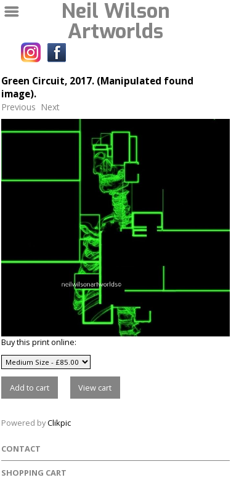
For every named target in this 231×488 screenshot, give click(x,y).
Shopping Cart (34, 472)
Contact (21, 448)
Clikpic (59, 422)
